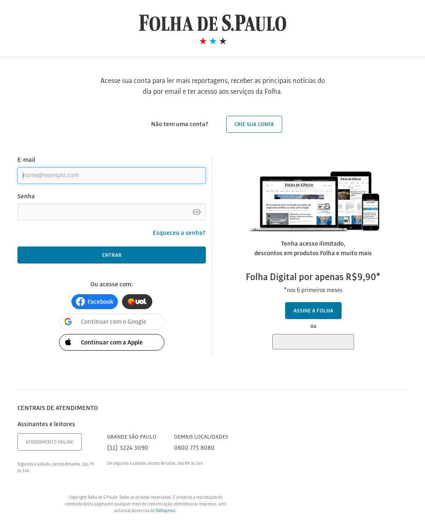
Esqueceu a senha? (179, 233)
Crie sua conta (254, 125)
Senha (26, 196)
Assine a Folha (313, 311)
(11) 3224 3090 (127, 448)
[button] (94, 301)
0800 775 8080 (194, 448)
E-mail (26, 160)
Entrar (112, 255)
